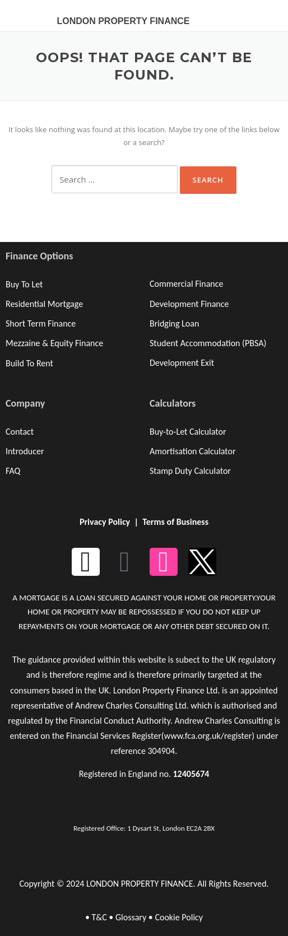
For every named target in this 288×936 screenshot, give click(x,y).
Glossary (130, 917)
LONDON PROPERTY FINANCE (123, 21)
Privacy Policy (105, 521)
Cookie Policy (179, 917)
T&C (98, 917)
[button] (261, 14)
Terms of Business (175, 521)
